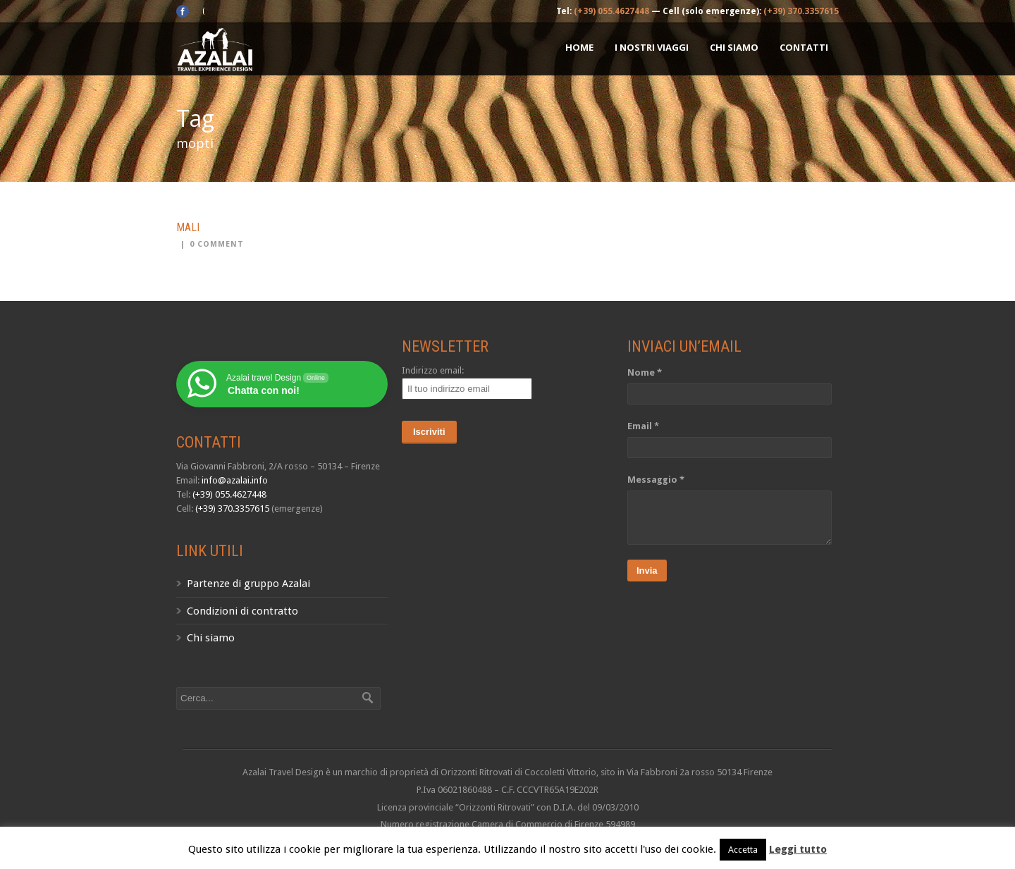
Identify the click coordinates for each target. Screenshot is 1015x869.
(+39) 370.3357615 (801, 11)
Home (579, 47)
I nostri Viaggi (652, 47)
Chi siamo (734, 47)
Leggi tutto (798, 849)
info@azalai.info (235, 480)
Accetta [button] (743, 849)
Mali (187, 227)
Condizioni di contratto (242, 611)
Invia (647, 570)
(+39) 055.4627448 (611, 11)
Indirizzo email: (433, 370)
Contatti (804, 47)
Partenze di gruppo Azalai (248, 583)
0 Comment (217, 244)
